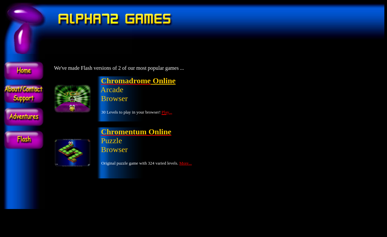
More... (185, 163)
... (170, 112)
